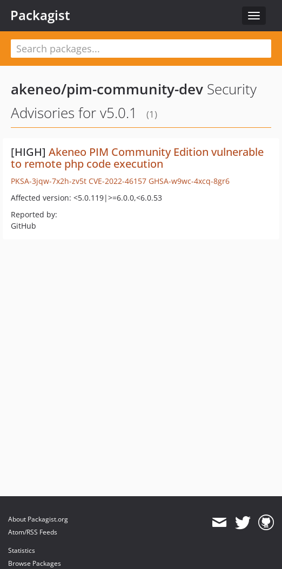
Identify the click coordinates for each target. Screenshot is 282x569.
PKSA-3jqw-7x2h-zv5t (48, 181)
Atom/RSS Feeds (32, 532)
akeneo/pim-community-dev (107, 89)
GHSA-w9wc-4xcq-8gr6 (189, 181)
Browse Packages (34, 563)
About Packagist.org (38, 519)
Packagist (40, 15)
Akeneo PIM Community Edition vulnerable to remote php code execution (137, 158)
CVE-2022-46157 (117, 181)
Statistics (21, 550)
